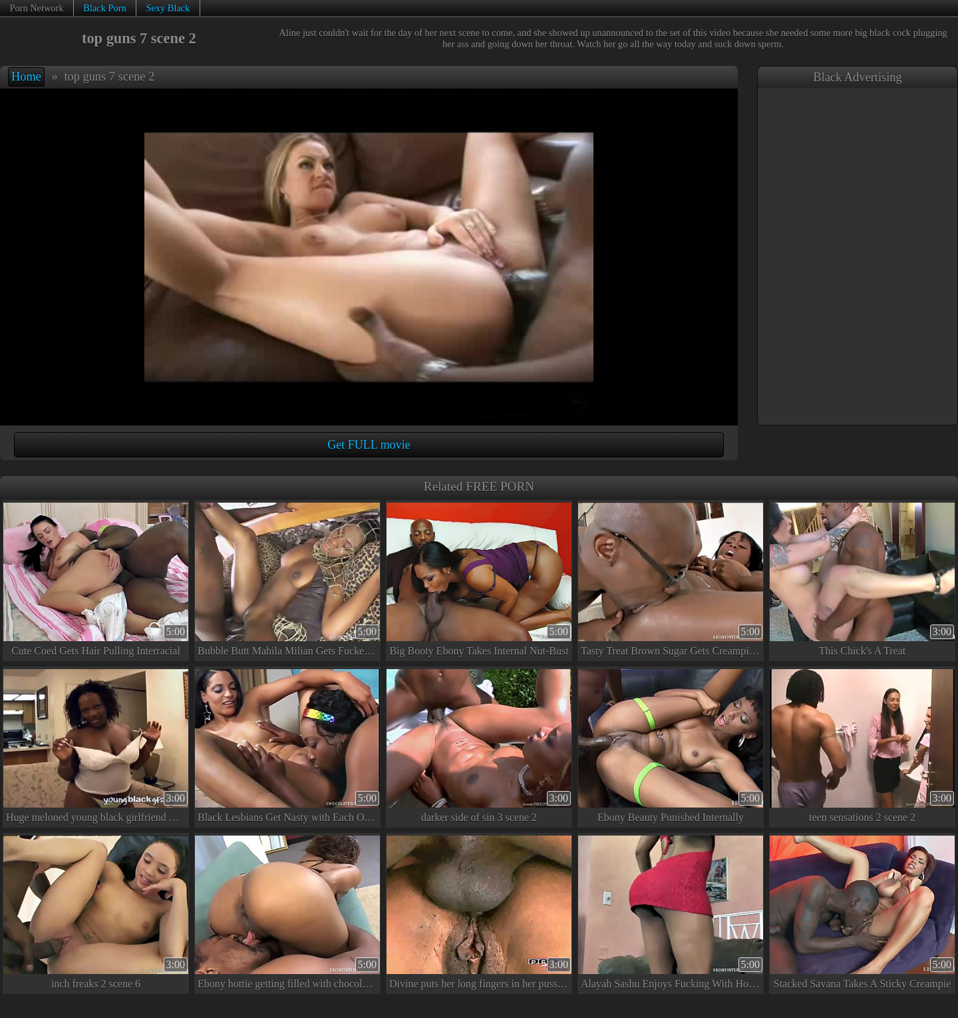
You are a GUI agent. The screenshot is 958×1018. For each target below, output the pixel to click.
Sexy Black (168, 8)
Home (26, 76)
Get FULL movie (368, 444)
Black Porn (104, 8)
